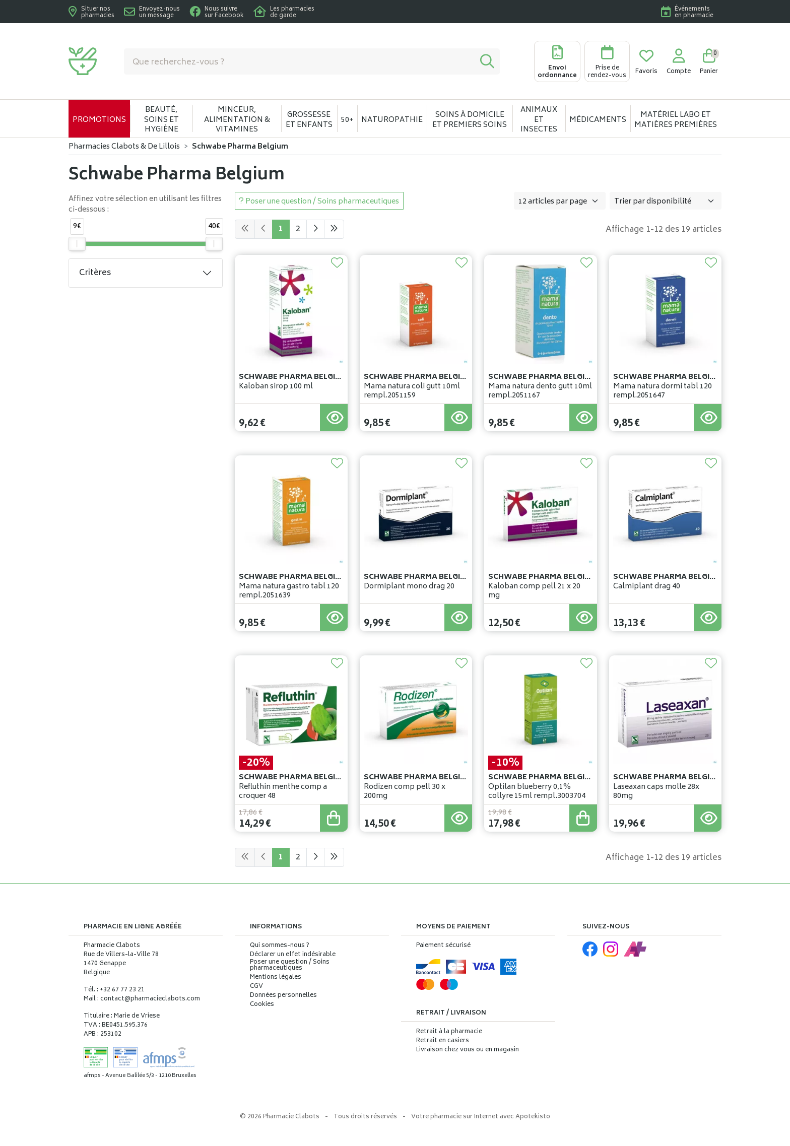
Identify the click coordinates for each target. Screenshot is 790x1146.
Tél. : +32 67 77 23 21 (114, 990)
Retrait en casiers (442, 1041)
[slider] (77, 244)
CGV (256, 987)
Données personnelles (283, 996)
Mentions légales (275, 978)
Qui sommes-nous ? (279, 946)
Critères (95, 273)
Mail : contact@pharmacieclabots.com (142, 999)
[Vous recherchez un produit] (299, 61)
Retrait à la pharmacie (449, 1032)
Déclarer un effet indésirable (293, 955)
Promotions (99, 120)
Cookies (262, 1005)
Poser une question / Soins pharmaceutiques (290, 966)
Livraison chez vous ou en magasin (467, 1050)
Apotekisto (480, 1117)
